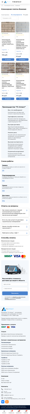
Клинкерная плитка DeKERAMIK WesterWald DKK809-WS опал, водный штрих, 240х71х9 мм (22, 44)
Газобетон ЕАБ (5, 363)
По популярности (16, 14)
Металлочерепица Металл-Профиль (12, 355)
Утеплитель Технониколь (8, 344)
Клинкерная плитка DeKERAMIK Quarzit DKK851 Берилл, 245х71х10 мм (8, 84)
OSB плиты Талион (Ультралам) (10, 372)
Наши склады (5, 380)
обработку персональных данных (15, 297)
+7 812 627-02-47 (16, 2)
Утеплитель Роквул (7, 348)
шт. (7, 52)
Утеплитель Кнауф (6, 346)
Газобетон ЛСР (5, 359)
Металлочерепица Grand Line (9, 353)
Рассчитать (15, 293)
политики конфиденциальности (13, 298)
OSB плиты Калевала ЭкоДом (9, 368)
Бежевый (17, 5)
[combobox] (10, 18)
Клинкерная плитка (9, 5)
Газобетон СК (5, 361)
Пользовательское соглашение (9, 408)
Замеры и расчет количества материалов (13, 336)
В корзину (8, 59)
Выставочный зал (6, 382)
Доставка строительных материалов (12, 334)
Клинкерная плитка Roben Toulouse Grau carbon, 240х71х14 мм (8, 42)
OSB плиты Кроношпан (8, 370)
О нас (2, 378)
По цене (25, 14)
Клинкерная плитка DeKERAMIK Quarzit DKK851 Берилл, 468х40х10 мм (21, 84)
